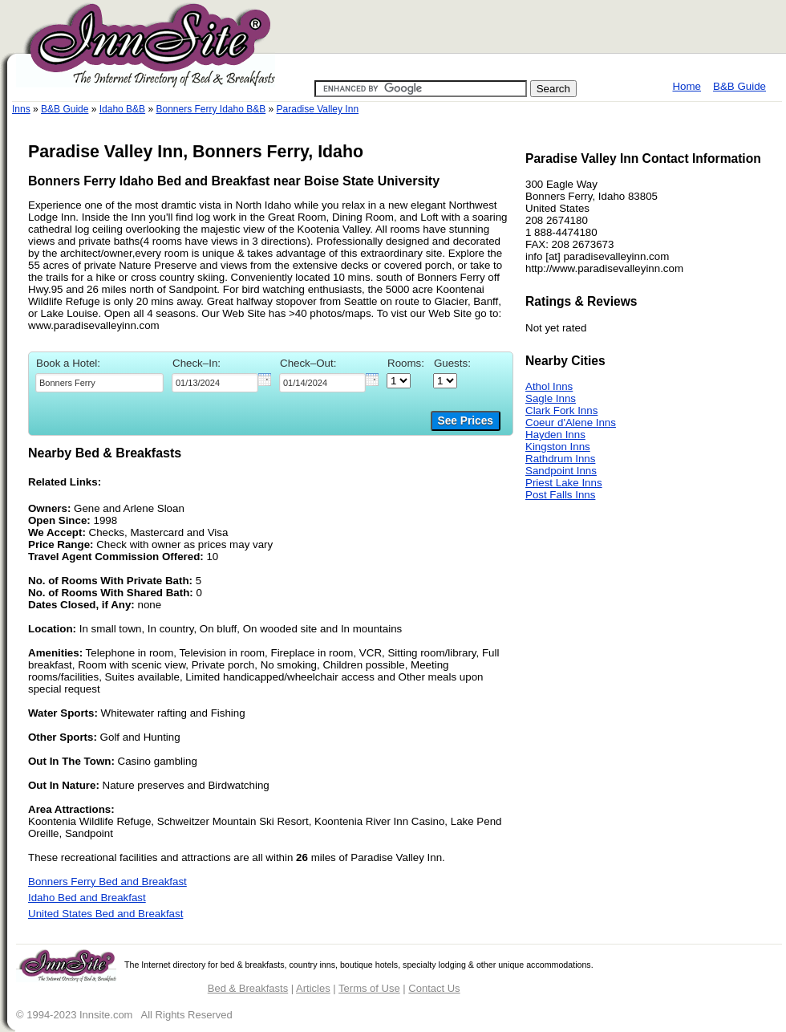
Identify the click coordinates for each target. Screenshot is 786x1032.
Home (686, 86)
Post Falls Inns (560, 495)
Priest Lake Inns (563, 483)
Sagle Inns (550, 398)
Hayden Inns (555, 435)
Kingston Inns (557, 447)
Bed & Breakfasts (248, 988)
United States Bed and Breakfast (105, 914)
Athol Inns (549, 386)
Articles (313, 988)
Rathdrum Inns (560, 459)
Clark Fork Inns (561, 410)
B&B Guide (739, 86)
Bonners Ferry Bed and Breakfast (107, 882)
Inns (21, 109)
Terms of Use (369, 988)
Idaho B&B (122, 109)
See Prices (465, 421)
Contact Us (434, 988)
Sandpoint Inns (561, 471)
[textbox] (99, 382)
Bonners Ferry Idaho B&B (210, 109)
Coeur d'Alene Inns (570, 422)
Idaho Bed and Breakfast (87, 898)
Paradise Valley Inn (318, 109)
